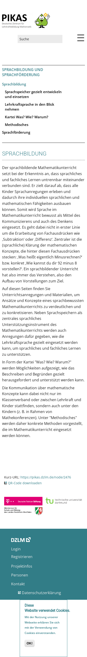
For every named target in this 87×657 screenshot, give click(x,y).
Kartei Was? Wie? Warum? (26, 117)
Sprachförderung (16, 132)
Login (16, 549)
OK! (30, 644)
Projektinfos (21, 566)
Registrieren (21, 556)
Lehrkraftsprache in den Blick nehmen (29, 107)
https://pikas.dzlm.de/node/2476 (45, 477)
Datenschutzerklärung (41, 592)
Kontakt (18, 583)
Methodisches (16, 124)
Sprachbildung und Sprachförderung (22, 72)
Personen (19, 575)
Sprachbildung (14, 84)
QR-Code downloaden (25, 483)
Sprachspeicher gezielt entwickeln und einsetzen (33, 94)
